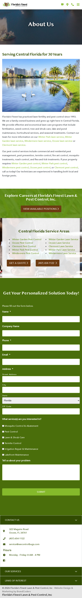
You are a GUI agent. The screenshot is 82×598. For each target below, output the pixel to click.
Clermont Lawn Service (61, 246)
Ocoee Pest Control (22, 243)
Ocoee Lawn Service (59, 243)
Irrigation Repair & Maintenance (21, 449)
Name (6, 311)
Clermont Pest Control (24, 246)
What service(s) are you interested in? (21, 419)
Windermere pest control (15, 167)
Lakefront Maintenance (17, 454)
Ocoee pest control (40, 167)
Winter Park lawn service (51, 137)
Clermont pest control (66, 167)
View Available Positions (40, 209)
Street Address (9, 374)
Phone (6, 340)
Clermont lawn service (13, 145)
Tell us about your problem (16, 460)
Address (7, 369)
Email (6, 354)
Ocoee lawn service (62, 141)
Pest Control (11, 431)
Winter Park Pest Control (25, 249)
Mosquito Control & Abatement (21, 426)
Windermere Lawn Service (62, 253)
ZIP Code (6, 406)
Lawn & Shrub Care (15, 437)
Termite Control (13, 443)
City (4, 385)
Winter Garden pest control (25, 163)
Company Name (10, 326)
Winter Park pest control (54, 163)
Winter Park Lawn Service (62, 249)
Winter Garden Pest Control (26, 239)
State (4, 395)
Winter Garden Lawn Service (63, 239)
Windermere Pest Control (25, 253)
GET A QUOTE (17, 263)
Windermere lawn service (37, 141)
